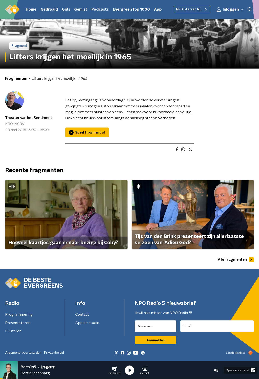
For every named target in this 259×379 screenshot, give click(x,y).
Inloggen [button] (230, 9)
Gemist (80, 9)
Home (31, 9)
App (158, 9)
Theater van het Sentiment (28, 118)
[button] (114, 370)
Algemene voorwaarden (23, 352)
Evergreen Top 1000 (131, 9)
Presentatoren (17, 323)
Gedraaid (49, 9)
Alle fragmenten (236, 259)
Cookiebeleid (235, 352)
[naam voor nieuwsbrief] (155, 326)
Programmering (19, 314)
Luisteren (13, 331)
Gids (66, 9)
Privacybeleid (54, 352)
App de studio (87, 323)
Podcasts (100, 9)
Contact (82, 314)
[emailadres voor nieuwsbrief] (217, 326)
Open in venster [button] (240, 370)
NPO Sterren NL (192, 9)
